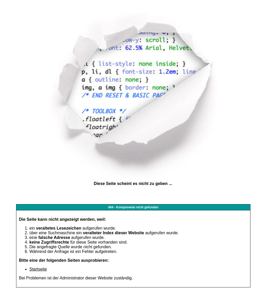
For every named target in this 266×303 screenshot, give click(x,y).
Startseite (38, 269)
